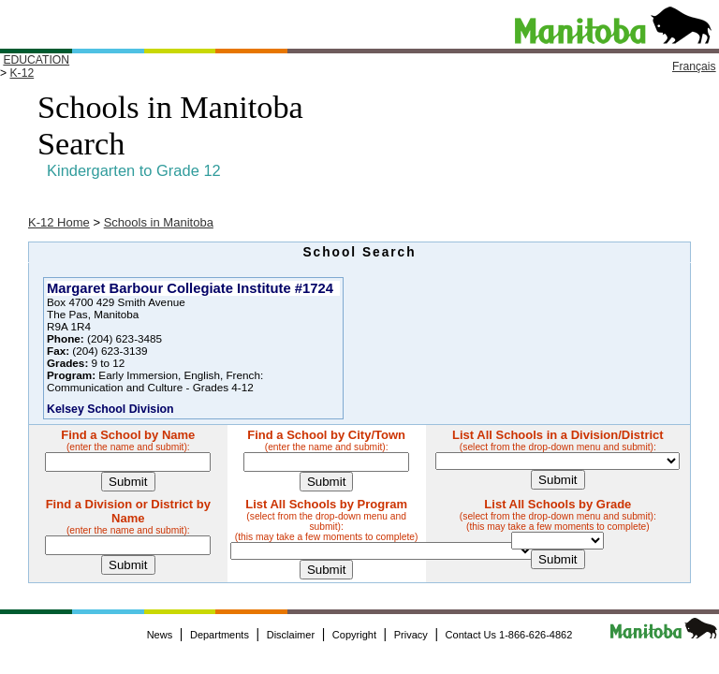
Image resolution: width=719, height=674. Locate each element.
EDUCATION (36, 59)
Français (694, 66)
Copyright (354, 634)
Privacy (411, 634)
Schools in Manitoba (158, 222)
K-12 (21, 73)
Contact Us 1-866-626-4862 (509, 634)
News (160, 634)
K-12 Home (59, 222)
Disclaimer (291, 634)
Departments (219, 634)
